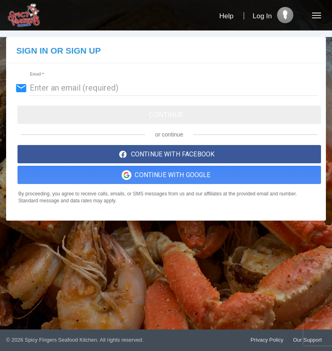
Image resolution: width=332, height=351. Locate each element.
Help (226, 16)
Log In (262, 16)
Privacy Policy (267, 340)
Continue (166, 114)
